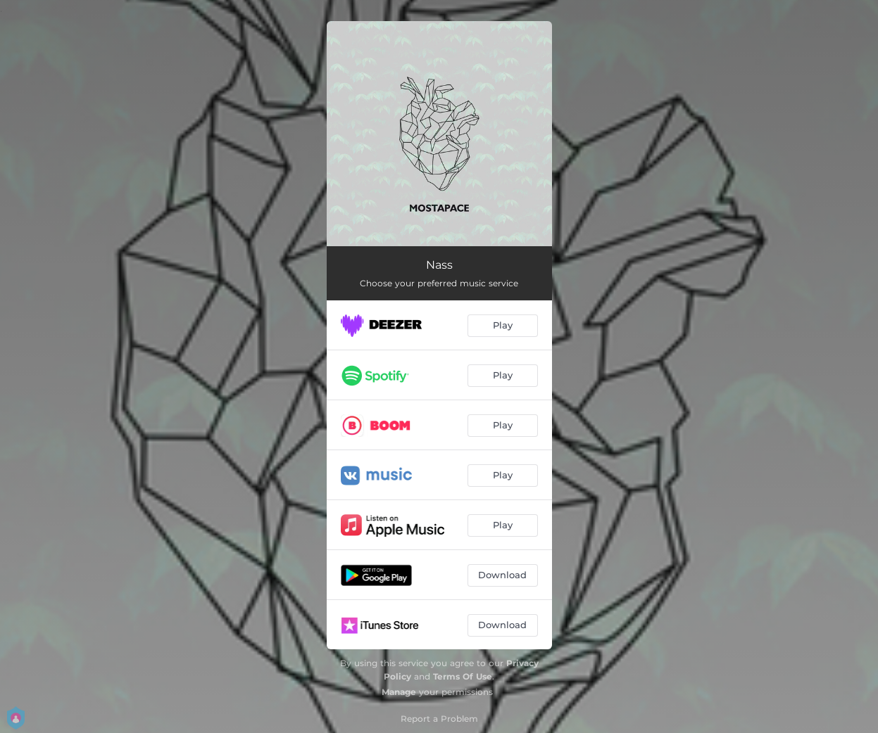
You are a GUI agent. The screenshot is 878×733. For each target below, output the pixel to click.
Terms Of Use (462, 676)
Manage (399, 692)
